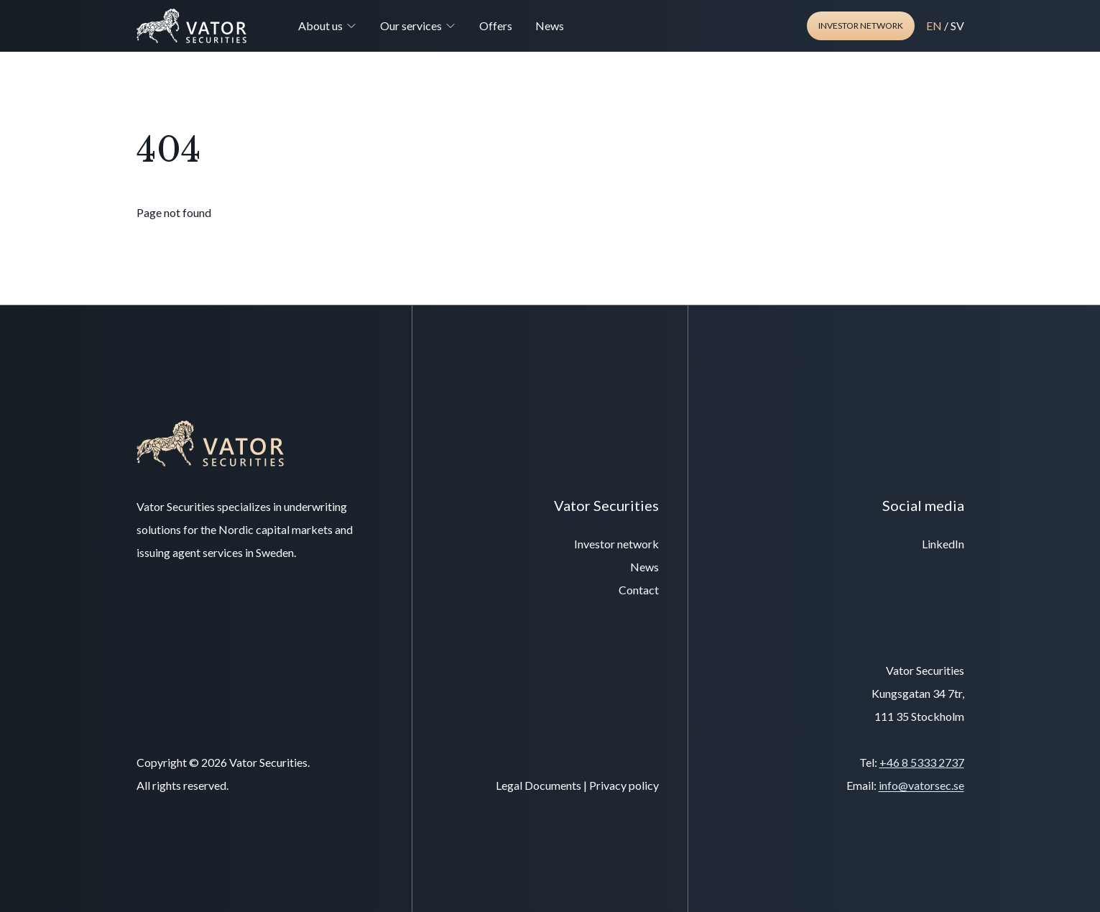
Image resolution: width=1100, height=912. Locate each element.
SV (957, 25)
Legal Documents (538, 785)
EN (934, 25)
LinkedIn (943, 544)
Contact (639, 590)
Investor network (860, 25)
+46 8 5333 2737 (921, 762)
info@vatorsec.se (921, 785)
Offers (495, 25)
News (549, 25)
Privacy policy (624, 785)
